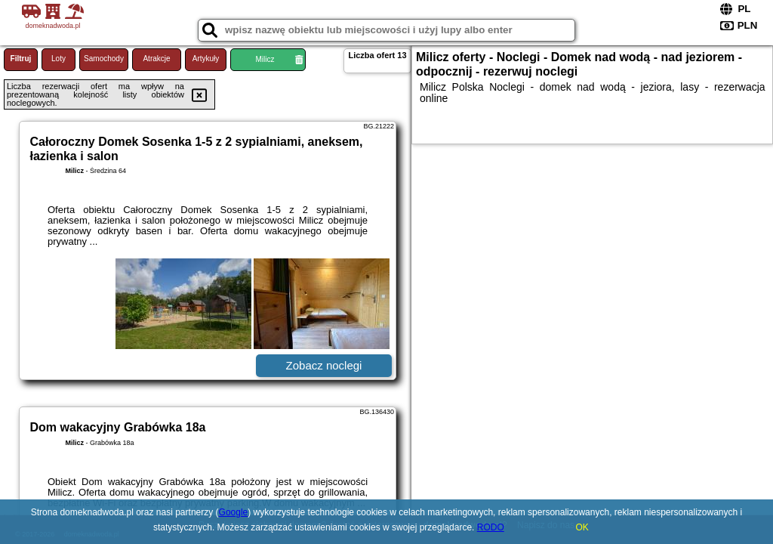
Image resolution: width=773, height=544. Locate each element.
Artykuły (206, 58)
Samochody (104, 58)
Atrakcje (156, 58)
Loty (58, 58)
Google (233, 512)
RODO (490, 527)
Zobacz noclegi (324, 365)
